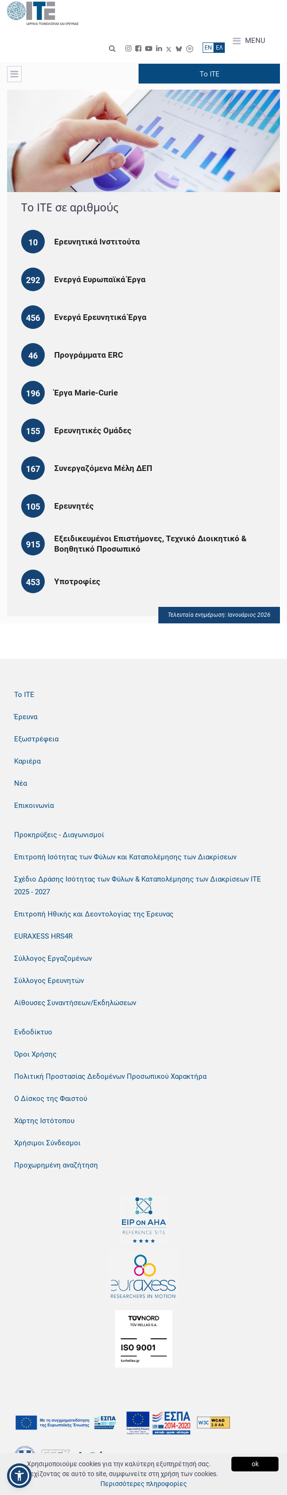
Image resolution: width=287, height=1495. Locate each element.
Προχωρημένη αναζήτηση (56, 1165)
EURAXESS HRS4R (43, 936)
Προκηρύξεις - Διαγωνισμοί (59, 835)
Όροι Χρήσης (35, 1054)
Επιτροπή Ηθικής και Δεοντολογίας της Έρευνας (93, 914)
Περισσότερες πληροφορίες (143, 1483)
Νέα (20, 783)
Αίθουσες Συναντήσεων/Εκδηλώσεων (75, 1003)
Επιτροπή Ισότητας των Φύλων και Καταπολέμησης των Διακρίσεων (125, 857)
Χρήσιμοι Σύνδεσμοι (47, 1143)
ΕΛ (219, 47)
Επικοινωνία (34, 805)
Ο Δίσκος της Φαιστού (50, 1098)
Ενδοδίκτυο (33, 1032)
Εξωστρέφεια (36, 739)
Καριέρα (27, 761)
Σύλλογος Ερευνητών (49, 980)
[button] (19, 1476)
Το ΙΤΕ (24, 694)
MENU (249, 41)
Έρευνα (25, 717)
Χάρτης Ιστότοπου (44, 1121)
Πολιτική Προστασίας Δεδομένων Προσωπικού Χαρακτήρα (110, 1076)
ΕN (208, 47)
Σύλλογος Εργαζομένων (53, 958)
